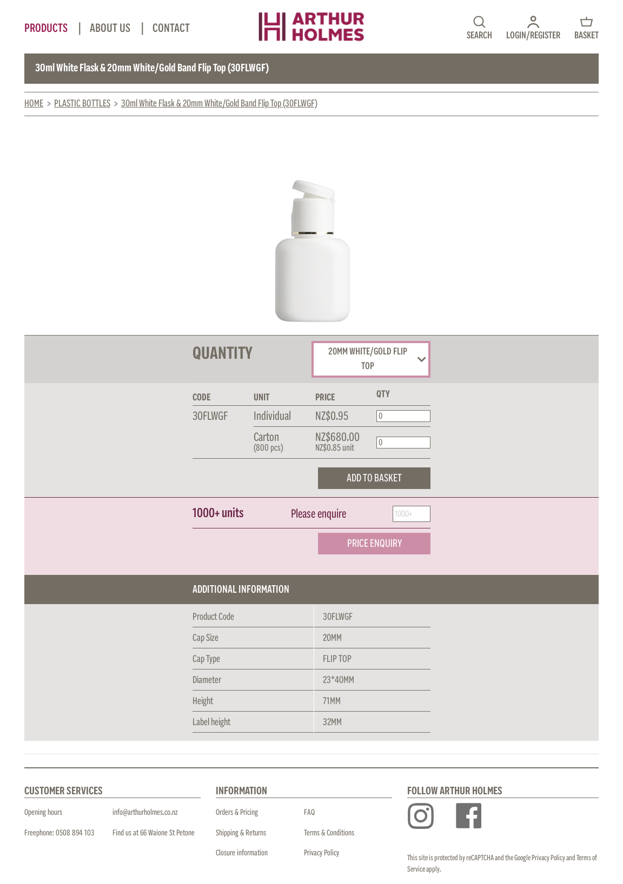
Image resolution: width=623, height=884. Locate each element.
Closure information (242, 853)
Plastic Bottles (82, 104)
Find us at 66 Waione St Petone (153, 833)
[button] (533, 27)
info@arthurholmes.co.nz (145, 812)
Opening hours (43, 812)
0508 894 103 (75, 833)
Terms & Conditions (329, 833)
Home (33, 104)
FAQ (309, 812)
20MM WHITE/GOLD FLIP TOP (377, 359)
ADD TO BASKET (374, 478)
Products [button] (47, 29)
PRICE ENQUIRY (374, 543)
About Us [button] (111, 29)
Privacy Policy (321, 853)
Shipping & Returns (241, 833)
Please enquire (318, 514)
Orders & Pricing (237, 812)
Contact (171, 29)
